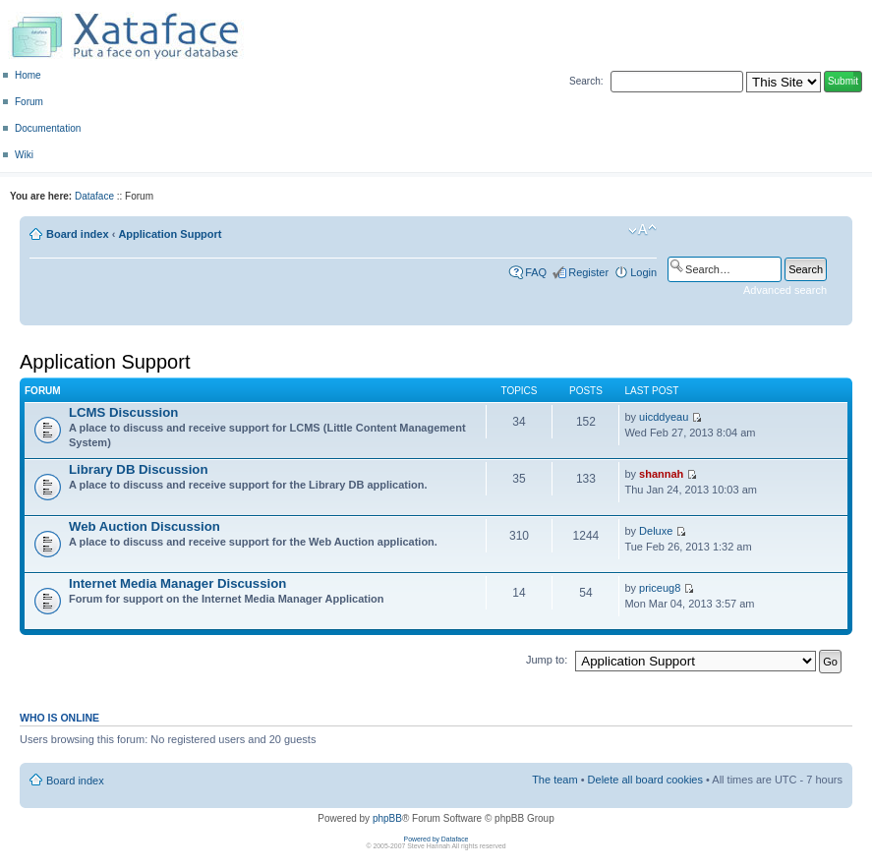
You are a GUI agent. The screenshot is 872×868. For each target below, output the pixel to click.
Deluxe (655, 531)
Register (588, 272)
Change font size (642, 230)
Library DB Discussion (138, 469)
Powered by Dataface (436, 839)
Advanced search (785, 290)
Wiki (24, 154)
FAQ (536, 272)
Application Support (169, 234)
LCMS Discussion (123, 412)
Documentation (48, 128)
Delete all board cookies (645, 779)
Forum (29, 101)
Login (643, 272)
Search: (586, 81)
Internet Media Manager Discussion (177, 583)
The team (554, 779)
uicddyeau (663, 417)
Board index (77, 234)
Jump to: (546, 659)
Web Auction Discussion (144, 526)
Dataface (94, 196)
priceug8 (659, 588)
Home (28, 75)
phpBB (387, 818)
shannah (661, 474)
